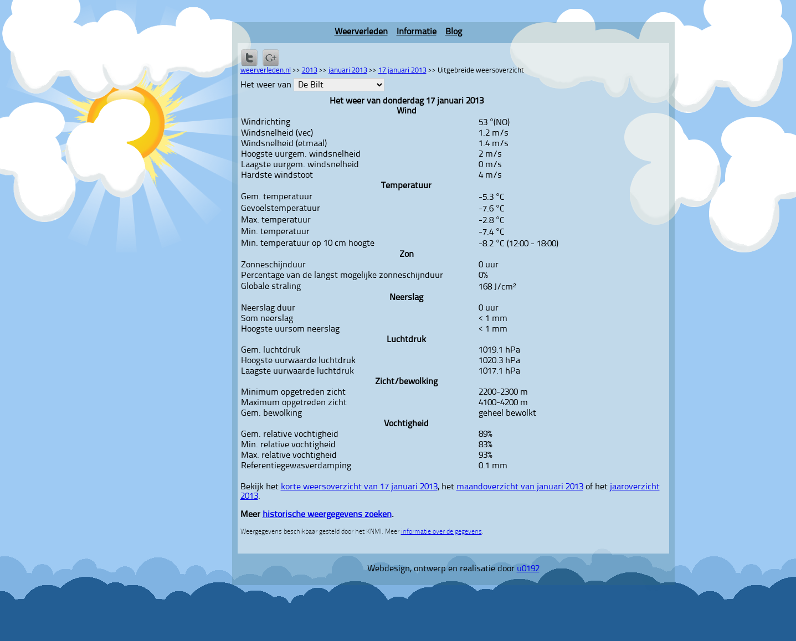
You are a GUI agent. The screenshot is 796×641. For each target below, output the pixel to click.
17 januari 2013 (402, 70)
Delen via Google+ (271, 57)
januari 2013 (347, 70)
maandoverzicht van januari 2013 (519, 487)
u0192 (528, 569)
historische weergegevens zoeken (327, 514)
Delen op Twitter (249, 57)
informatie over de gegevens (441, 532)
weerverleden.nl (265, 70)
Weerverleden (361, 32)
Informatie (416, 32)
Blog (453, 32)
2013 (309, 70)
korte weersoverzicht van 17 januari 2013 (359, 487)
